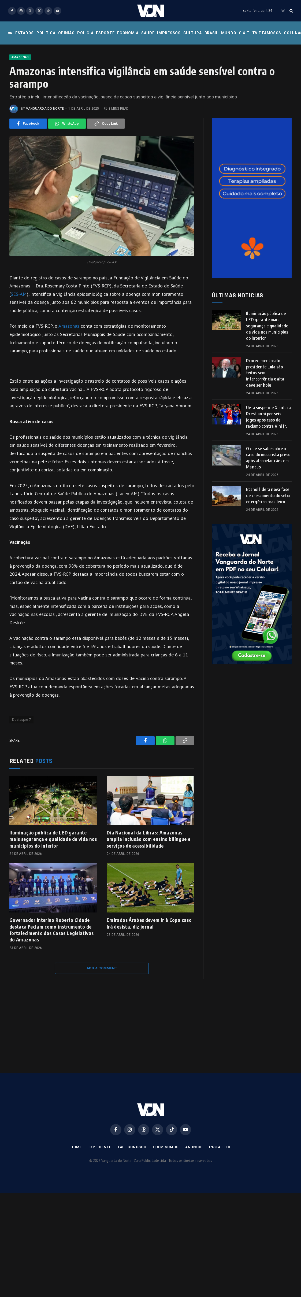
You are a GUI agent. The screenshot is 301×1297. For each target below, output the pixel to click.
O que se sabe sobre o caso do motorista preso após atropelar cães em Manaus (268, 492)
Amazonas (20, 91)
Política (45, 33)
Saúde (148, 33)
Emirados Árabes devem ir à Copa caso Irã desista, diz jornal (149, 957)
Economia (128, 33)
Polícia (85, 33)
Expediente (99, 1181)
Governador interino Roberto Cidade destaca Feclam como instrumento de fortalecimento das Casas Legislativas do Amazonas (51, 964)
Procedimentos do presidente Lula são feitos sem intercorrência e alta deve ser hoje (265, 407)
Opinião (66, 33)
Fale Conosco (132, 1181)
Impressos (168, 33)
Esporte (105, 33)
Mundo (228, 33)
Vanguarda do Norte (45, 143)
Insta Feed (220, 1181)
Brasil (211, 33)
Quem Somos (166, 1181)
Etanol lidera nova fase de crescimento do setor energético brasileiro (268, 529)
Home (76, 1181)
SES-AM (19, 328)
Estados (24, 33)
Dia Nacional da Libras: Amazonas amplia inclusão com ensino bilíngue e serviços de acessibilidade (148, 873)
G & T (244, 33)
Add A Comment (102, 1002)
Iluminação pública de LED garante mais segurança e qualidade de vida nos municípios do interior (53, 873)
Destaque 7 (21, 754)
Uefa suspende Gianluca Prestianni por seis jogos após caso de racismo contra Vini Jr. (268, 451)
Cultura (192, 33)
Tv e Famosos (266, 33)
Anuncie (193, 1181)
